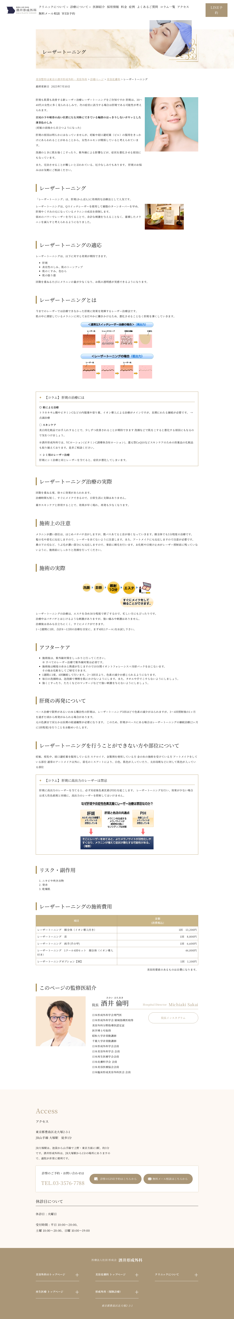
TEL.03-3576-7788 (62, 1182)
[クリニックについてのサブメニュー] (67, 7)
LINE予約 (216, 10)
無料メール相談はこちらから (170, 1179)
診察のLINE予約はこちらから (118, 1179)
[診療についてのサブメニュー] (90, 7)
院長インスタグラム (173, 1018)
